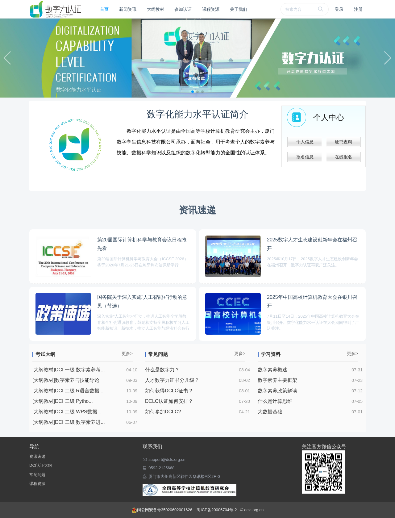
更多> (127, 353)
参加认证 (183, 9)
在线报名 (343, 156)
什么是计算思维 (275, 401)
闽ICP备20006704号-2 (217, 510)
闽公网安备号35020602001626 (162, 510)
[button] (192, 91)
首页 (104, 9)
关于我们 (238, 9)
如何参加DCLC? (163, 411)
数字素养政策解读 (277, 390)
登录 (339, 9)
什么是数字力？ (162, 369)
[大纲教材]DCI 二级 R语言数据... (67, 390)
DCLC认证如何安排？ (169, 401)
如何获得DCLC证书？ (169, 390)
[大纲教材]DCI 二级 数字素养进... (68, 422)
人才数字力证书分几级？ (172, 380)
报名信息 (305, 156)
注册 (358, 9)
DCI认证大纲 (40, 465)
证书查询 (343, 141)
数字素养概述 (272, 369)
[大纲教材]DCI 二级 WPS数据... (66, 411)
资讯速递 (37, 456)
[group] (197, 58)
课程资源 (210, 9)
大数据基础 (270, 411)
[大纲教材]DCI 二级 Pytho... (62, 401)
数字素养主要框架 (277, 380)
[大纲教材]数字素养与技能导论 (65, 380)
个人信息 (305, 141)
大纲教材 (155, 9)
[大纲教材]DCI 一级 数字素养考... (68, 369)
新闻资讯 (127, 9)
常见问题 (37, 474)
